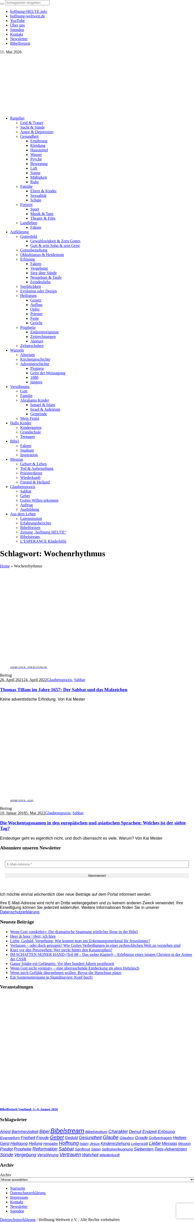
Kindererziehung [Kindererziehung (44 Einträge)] (115, 1143)
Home (5, 566)
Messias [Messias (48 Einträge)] (169, 1143)
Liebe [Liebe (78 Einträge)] (155, 1143)
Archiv (5, 1175)
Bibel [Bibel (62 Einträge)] (44, 1131)
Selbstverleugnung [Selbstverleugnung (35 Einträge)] (117, 1149)
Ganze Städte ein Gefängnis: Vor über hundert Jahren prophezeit (62, 963)
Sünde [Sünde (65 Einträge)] (6, 1154)
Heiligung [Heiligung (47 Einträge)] (19, 1143)
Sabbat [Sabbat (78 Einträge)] (66, 1148)
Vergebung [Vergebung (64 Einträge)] (25, 1154)
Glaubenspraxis (59, 680)
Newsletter (19, 1206)
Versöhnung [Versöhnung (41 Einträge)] (48, 1155)
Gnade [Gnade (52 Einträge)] (141, 1137)
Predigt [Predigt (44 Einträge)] (6, 1149)
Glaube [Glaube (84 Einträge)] (111, 1137)
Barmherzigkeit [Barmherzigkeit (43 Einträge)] (25, 1131)
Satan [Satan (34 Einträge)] (96, 1149)
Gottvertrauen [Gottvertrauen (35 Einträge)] (160, 1138)
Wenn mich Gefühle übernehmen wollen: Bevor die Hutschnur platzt (65, 973)
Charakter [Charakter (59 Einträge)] (118, 1131)
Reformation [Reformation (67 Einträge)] (44, 1148)
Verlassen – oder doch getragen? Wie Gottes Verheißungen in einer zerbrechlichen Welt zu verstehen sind (95, 945)
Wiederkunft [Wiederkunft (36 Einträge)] (110, 1155)
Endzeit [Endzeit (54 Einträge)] (149, 1131)
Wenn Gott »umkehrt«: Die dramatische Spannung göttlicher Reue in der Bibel (74, 932)
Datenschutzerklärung (19, 912)
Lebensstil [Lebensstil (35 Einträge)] (139, 1144)
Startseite (17, 1188)
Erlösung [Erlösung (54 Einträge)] (166, 1131)
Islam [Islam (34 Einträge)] (84, 1144)
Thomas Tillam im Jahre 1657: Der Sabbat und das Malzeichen (63, 689)
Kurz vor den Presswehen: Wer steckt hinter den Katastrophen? (61, 950)
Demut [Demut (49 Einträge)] (135, 1131)
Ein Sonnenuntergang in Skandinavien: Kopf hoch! (51, 977)
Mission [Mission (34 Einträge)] (184, 1144)
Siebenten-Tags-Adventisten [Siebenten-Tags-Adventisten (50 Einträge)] (160, 1149)
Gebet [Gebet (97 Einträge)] (57, 1137)
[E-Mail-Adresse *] (97, 864)
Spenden (17, 1211)
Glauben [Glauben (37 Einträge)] (126, 1138)
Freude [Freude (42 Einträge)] (42, 1138)
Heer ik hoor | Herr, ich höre (33, 936)
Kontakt (16, 1202)
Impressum (19, 1197)
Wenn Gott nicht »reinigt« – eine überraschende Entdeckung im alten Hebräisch (74, 968)
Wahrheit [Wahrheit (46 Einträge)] (90, 1154)
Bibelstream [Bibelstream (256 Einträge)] (67, 1130)
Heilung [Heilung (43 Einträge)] (35, 1143)
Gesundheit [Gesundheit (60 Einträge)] (90, 1137)
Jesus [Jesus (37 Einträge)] (95, 1143)
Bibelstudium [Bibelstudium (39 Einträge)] (96, 1131)
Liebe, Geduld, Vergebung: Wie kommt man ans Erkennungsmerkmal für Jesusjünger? (80, 941)
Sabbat (79, 680)
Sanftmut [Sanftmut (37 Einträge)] (82, 1149)
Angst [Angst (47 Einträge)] (5, 1131)
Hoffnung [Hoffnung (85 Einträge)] (69, 1143)
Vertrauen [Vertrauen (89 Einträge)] (70, 1154)
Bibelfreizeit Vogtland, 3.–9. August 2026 (29, 1109)
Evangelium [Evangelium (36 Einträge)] (10, 1138)
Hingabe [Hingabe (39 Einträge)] (50, 1143)
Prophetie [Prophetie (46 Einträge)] (23, 1149)
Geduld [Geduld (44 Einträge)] (71, 1138)
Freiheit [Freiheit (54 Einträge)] (28, 1137)
